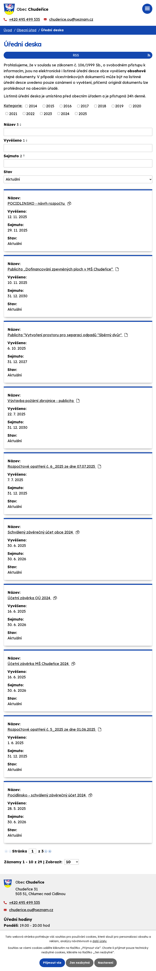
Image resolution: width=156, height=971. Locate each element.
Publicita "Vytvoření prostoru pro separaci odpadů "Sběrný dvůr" (68, 335)
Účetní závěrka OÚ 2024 (32, 598)
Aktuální (15, 243)
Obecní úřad (26, 30)
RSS (111, 55)
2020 (137, 106)
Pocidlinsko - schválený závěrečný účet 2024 (50, 795)
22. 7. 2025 (16, 414)
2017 (85, 106)
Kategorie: (13, 105)
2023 (48, 113)
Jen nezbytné (79, 963)
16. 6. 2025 (17, 611)
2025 (83, 113)
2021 (13, 113)
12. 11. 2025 (17, 216)
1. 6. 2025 (16, 742)
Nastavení (105, 963)
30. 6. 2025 (17, 545)
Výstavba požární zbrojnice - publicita (43, 400)
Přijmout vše (52, 963)
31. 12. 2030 (17, 296)
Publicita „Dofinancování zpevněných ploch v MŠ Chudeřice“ (63, 269)
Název (11, 124)
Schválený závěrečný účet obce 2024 (43, 532)
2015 (50, 106)
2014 (33, 106)
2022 (30, 113)
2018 (102, 106)
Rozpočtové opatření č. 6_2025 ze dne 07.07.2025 (54, 466)
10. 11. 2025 (17, 282)
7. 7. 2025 (15, 479)
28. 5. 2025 (17, 808)
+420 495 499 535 (24, 19)
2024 (65, 113)
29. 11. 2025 (17, 230)
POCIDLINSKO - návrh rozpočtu (39, 203)
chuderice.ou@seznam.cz (71, 19)
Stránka (19, 851)
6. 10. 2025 (17, 348)
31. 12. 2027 (17, 361)
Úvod (8, 30)
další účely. (99, 941)
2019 (119, 106)
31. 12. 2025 (17, 493)
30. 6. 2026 (17, 559)
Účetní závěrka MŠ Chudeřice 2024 (41, 663)
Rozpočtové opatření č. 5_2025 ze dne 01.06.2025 (54, 729)
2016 (67, 106)
